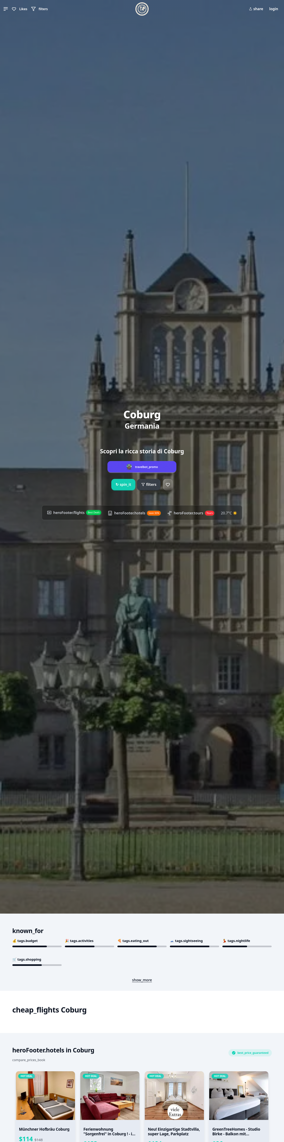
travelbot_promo (146, 467)
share (256, 8)
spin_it (123, 484)
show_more (142, 979)
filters (148, 484)
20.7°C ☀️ (229, 513)
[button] (6, 9)
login (273, 8)
